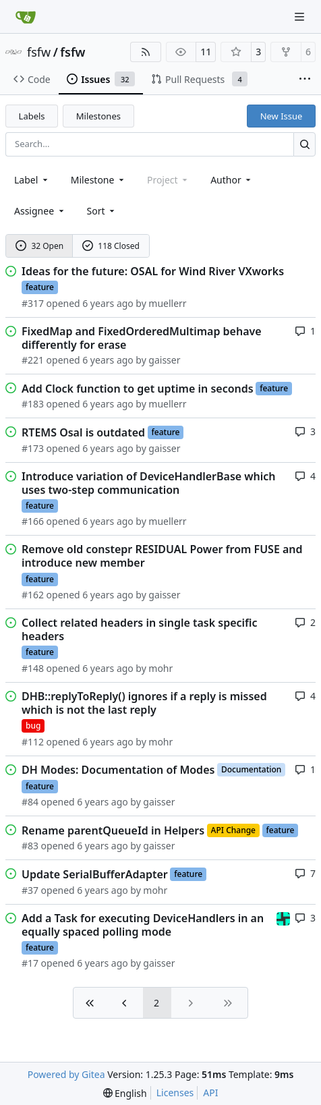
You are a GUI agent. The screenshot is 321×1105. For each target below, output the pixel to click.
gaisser (164, 359)
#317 (33, 303)
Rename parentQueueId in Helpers (113, 830)
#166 (33, 521)
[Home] (26, 17)
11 (205, 51)
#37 (30, 890)
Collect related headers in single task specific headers (140, 629)
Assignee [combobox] (40, 210)
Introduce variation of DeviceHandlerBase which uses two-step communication (149, 483)
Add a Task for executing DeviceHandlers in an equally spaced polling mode (143, 924)
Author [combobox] (231, 179)
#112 (33, 741)
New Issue (281, 116)
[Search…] (304, 144)
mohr (160, 668)
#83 (30, 845)
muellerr (167, 303)
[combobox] (32, 180)
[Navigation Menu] (300, 16)
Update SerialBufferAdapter (95, 874)
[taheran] (283, 917)
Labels (32, 116)
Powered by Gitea (66, 1074)
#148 (33, 668)
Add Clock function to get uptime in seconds (138, 388)
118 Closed (111, 246)
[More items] (305, 79)
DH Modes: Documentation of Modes (118, 769)
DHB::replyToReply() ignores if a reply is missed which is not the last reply (144, 702)
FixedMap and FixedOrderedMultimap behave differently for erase (142, 337)
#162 (33, 594)
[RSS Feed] (145, 52)
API (210, 1092)
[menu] (102, 211)
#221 (33, 359)
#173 (33, 448)
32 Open (39, 246)
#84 (30, 801)
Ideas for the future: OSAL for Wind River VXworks (153, 271)
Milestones (98, 116)
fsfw (39, 52)
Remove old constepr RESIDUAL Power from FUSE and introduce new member (162, 555)
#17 (30, 963)
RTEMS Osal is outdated (83, 432)
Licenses (175, 1092)
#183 (33, 403)
